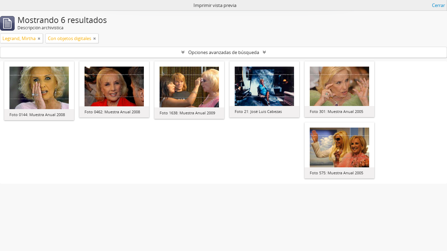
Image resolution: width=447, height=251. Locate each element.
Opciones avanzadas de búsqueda (223, 52)
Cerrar (438, 5)
